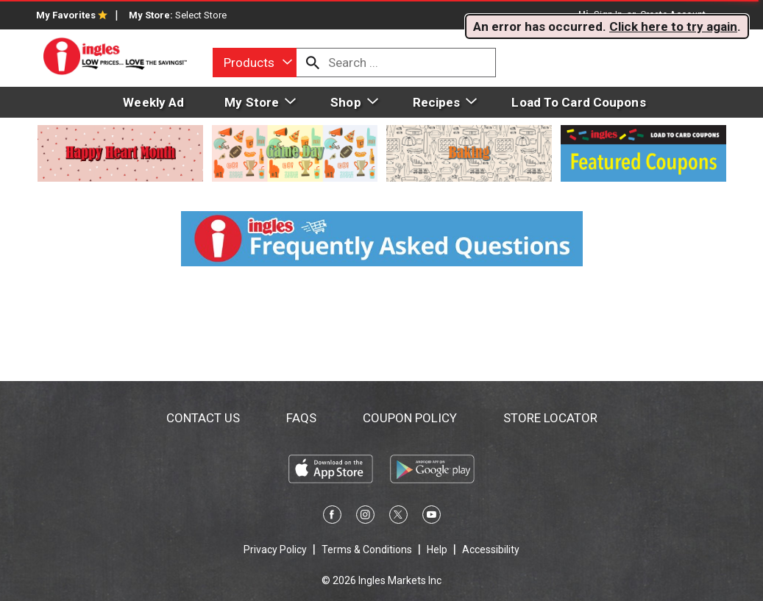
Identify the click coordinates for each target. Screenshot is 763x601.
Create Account (673, 14)
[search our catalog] (313, 62)
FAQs (301, 417)
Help (437, 549)
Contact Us (203, 417)
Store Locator (550, 417)
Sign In (608, 14)
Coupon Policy (410, 417)
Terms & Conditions (367, 549)
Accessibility (490, 549)
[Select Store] (202, 15)
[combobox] (255, 62)
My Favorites (71, 15)
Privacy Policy (275, 549)
